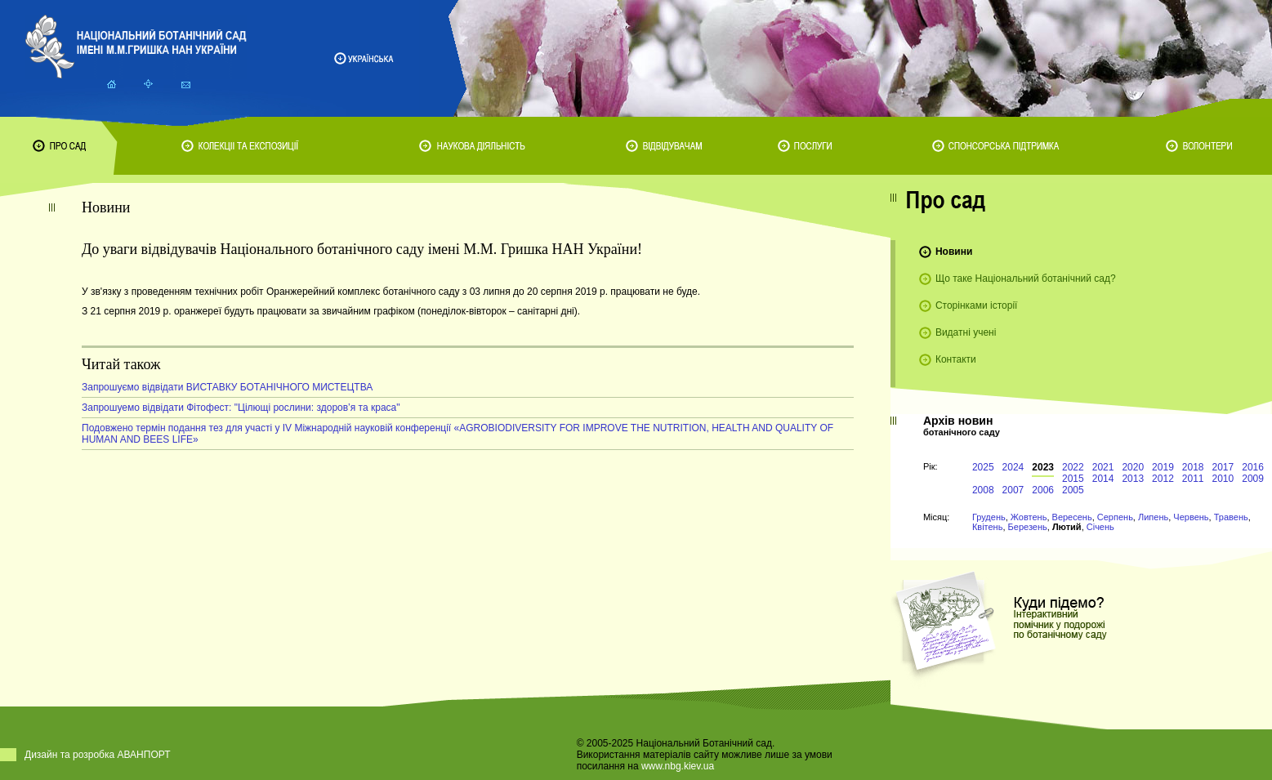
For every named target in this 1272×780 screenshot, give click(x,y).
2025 (983, 467)
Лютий (1067, 527)
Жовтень (1029, 517)
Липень (1153, 517)
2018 (1193, 467)
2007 (1013, 490)
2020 (1133, 467)
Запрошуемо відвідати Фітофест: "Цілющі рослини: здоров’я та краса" (241, 407)
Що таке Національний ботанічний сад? (1025, 278)
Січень (1100, 527)
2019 (1163, 467)
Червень (1190, 517)
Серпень (1115, 517)
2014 (1103, 478)
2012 (1163, 478)
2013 (1133, 478)
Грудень (989, 517)
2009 (1253, 478)
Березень (1027, 527)
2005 (1073, 490)
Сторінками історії (976, 305)
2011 (1193, 478)
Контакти (955, 359)
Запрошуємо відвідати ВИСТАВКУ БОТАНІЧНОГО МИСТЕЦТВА (227, 387)
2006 (1043, 490)
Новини (953, 251)
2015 (1073, 478)
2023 (1043, 467)
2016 (1253, 467)
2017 (1223, 467)
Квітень (987, 527)
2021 (1103, 467)
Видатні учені (965, 332)
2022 (1073, 467)
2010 (1223, 478)
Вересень (1072, 517)
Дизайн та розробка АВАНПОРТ (98, 754)
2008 (983, 490)
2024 (1013, 467)
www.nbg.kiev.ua (677, 766)
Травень (1231, 517)
